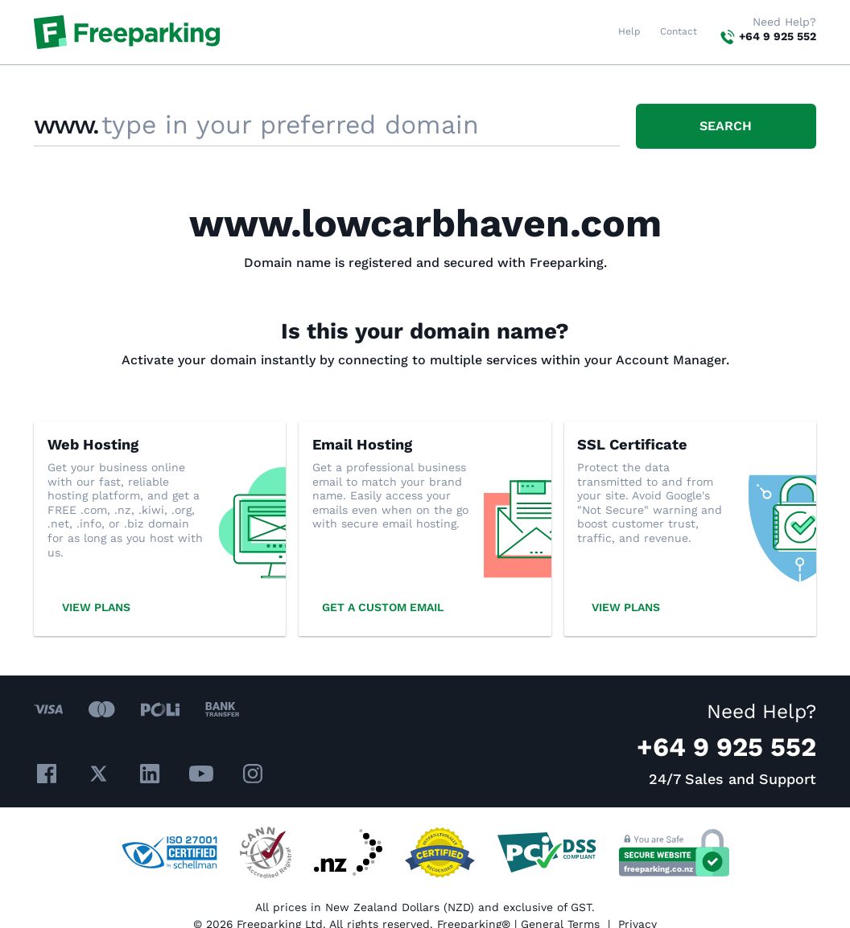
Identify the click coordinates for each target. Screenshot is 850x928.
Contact (678, 31)
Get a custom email (383, 607)
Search (725, 125)
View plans (96, 607)
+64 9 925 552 (777, 36)
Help (629, 31)
